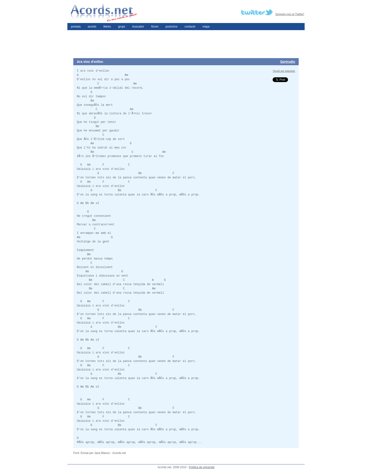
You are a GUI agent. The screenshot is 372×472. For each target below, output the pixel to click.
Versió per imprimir (284, 71)
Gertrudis (287, 62)
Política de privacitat (201, 467)
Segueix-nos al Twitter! (289, 14)
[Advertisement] (186, 44)
